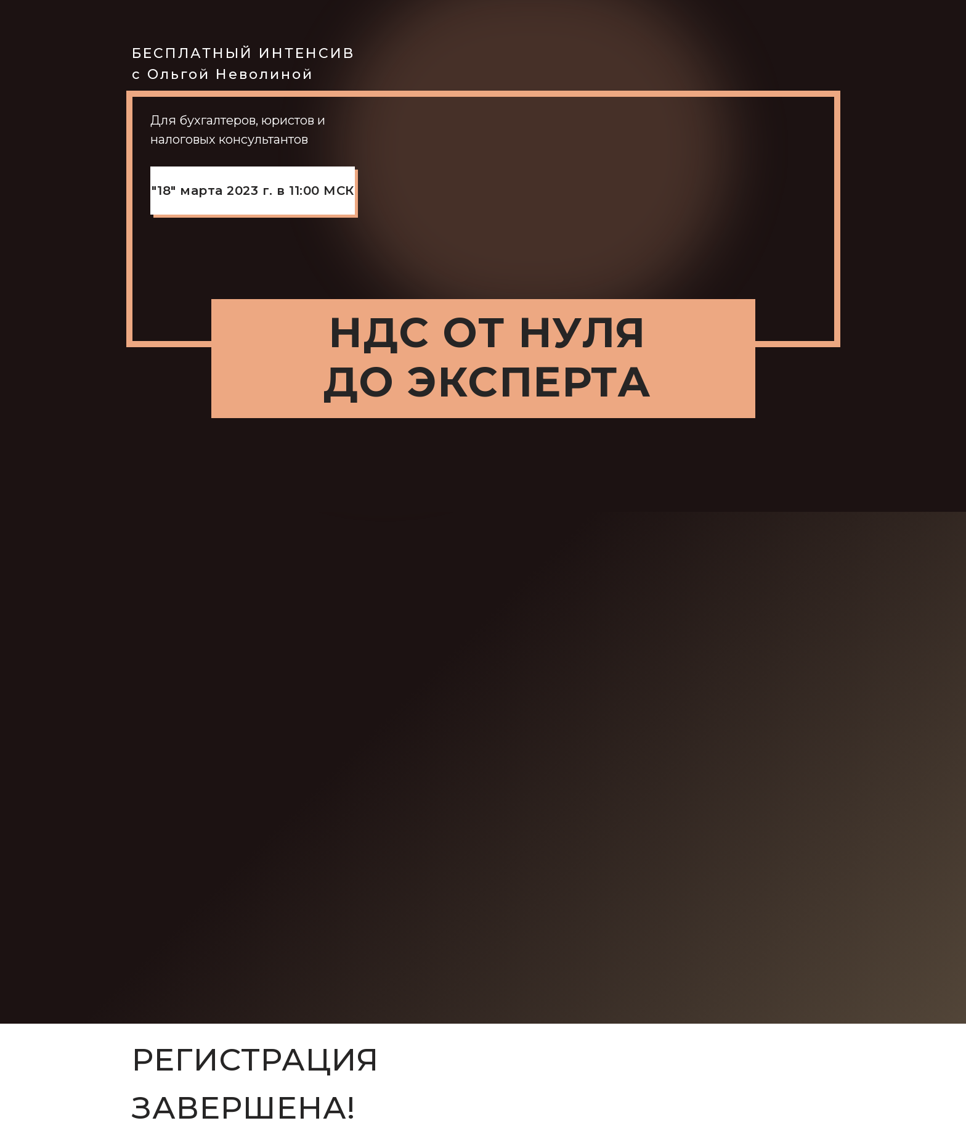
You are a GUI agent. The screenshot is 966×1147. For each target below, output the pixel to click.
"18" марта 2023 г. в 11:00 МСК (253, 190)
